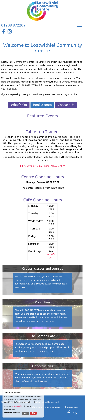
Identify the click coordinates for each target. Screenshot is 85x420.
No (33, 413)
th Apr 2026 (58, 166)
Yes (25, 413)
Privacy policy (71, 407)
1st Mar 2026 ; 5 (43, 166)
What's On (19, 105)
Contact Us (66, 105)
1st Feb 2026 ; (27, 166)
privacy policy (17, 406)
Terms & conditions (53, 407)
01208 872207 (13, 25)
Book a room (42, 105)
